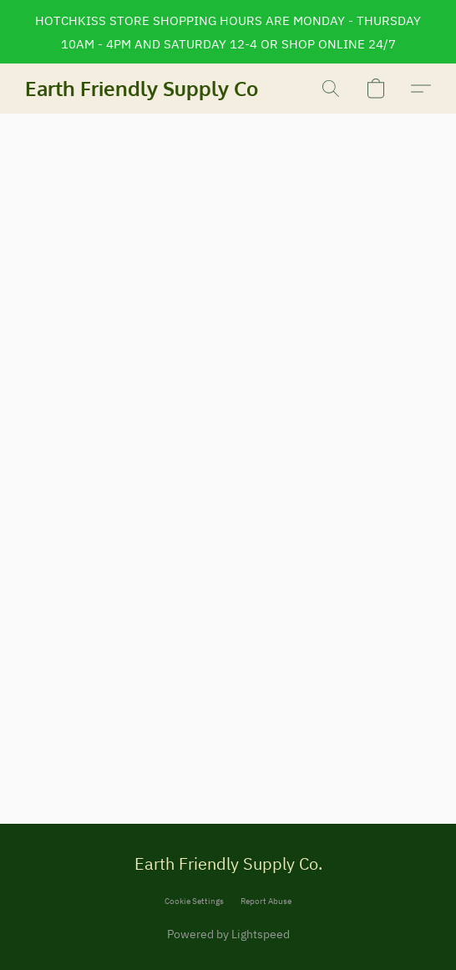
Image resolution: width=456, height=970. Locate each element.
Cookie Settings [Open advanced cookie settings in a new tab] (194, 901)
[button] (142, 88)
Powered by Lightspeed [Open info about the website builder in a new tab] (228, 934)
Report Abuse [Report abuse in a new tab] (266, 901)
